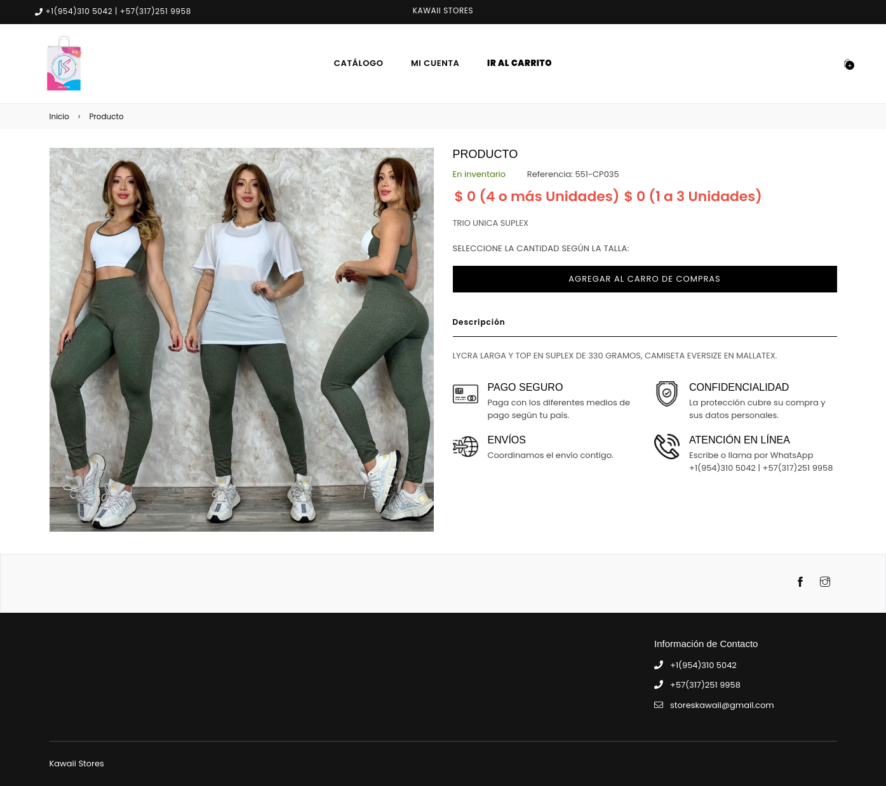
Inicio (60, 116)
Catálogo (359, 63)
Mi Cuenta (435, 63)
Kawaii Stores (77, 763)
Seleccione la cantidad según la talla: (541, 248)
